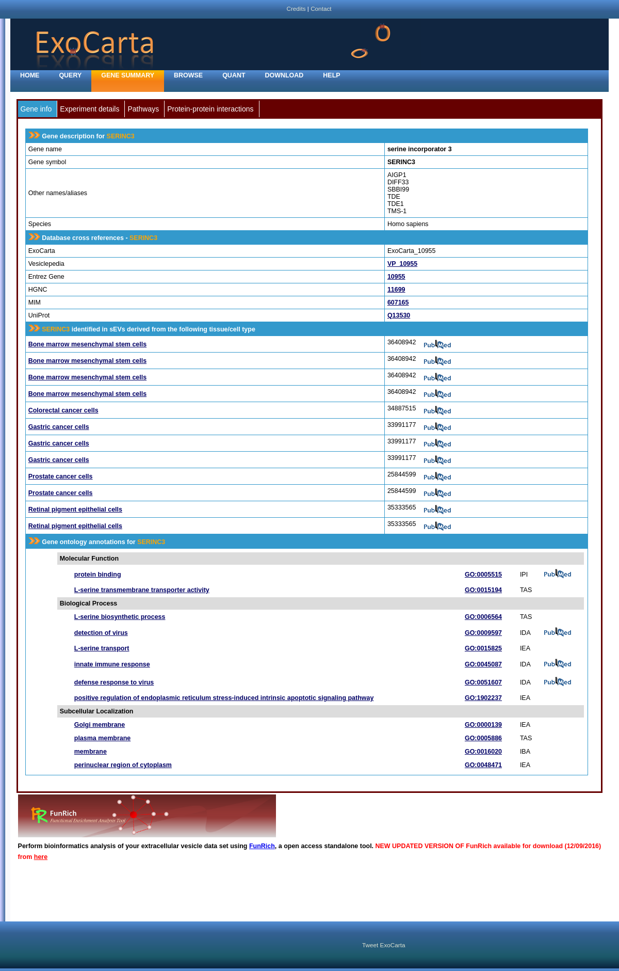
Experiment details (89, 109)
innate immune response (112, 664)
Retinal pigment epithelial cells (75, 509)
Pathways (143, 109)
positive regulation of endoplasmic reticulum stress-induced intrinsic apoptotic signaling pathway (224, 698)
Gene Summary (127, 75)
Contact (321, 8)
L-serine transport (101, 648)
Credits (295, 8)
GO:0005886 (483, 738)
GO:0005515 (483, 574)
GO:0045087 (483, 664)
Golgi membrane (99, 724)
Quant (233, 75)
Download (284, 75)
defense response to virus (114, 682)
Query (70, 75)
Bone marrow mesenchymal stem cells (87, 344)
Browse (188, 75)
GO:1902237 (483, 698)
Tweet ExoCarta (383, 945)
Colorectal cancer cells (63, 410)
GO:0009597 (483, 632)
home (29, 75)
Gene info (36, 109)
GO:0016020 (483, 751)
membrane (90, 751)
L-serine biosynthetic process (120, 616)
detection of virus (101, 632)
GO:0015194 (483, 590)
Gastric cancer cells (58, 427)
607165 (398, 302)
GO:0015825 (483, 648)
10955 (396, 276)
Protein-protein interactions (210, 109)
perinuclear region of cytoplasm (123, 765)
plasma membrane (102, 738)
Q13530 (398, 315)
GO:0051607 (483, 682)
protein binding (97, 574)
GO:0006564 (483, 616)
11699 (396, 289)
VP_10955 (402, 263)
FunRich (262, 846)
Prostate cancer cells (60, 476)
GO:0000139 (483, 724)
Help (331, 75)
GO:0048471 (483, 765)
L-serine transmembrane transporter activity (141, 590)
